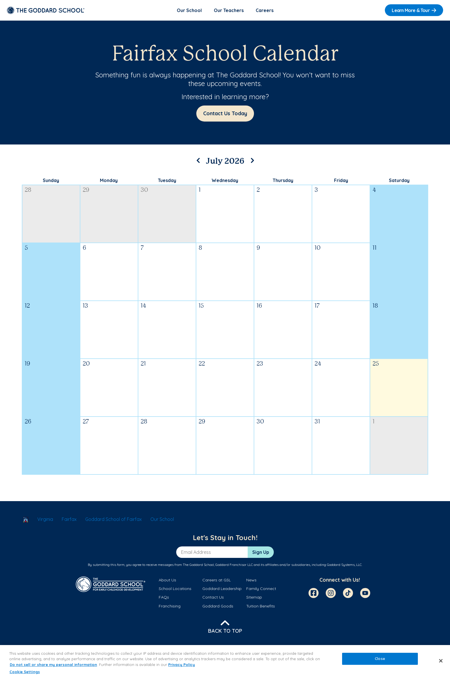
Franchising (170, 606)
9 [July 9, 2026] (258, 248)
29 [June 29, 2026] (86, 190)
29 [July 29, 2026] (202, 422)
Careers (265, 10)
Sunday (51, 180)
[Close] (441, 660)
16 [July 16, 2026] (259, 306)
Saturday (399, 180)
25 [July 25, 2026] (376, 364)
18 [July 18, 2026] (375, 306)
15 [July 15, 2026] (201, 306)
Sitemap (254, 597)
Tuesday (167, 180)
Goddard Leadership (222, 588)
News (251, 580)
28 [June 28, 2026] (28, 190)
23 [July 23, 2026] (260, 364)
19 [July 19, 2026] (27, 364)
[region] (225, 661)
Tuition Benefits (260, 606)
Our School (189, 10)
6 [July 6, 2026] (84, 248)
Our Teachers (229, 10)
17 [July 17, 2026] (317, 306)
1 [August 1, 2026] (374, 422)
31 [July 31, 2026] (317, 422)
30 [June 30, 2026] (144, 190)
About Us (167, 580)
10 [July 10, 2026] (318, 248)
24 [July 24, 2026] (318, 364)
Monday (109, 180)
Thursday (283, 180)
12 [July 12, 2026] (27, 306)
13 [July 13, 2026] (85, 306)
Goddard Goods (217, 606)
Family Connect (261, 588)
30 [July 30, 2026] (260, 422)
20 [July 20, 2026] (86, 364)
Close (380, 658)
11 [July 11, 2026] (375, 248)
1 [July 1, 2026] (200, 190)
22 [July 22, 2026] (202, 364)
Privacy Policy (181, 664)
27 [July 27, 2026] (86, 422)
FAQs (164, 597)
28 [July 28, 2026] (144, 422)
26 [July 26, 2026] (28, 422)
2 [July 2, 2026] (258, 190)
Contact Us (213, 597)
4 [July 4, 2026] (374, 190)
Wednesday (225, 180)
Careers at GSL (216, 580)
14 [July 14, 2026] (143, 306)
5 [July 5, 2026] (26, 248)
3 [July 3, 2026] (316, 190)
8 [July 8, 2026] (200, 248)
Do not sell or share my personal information (53, 664)
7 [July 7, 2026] (142, 248)
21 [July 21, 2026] (143, 364)
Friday (341, 180)
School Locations (175, 588)
